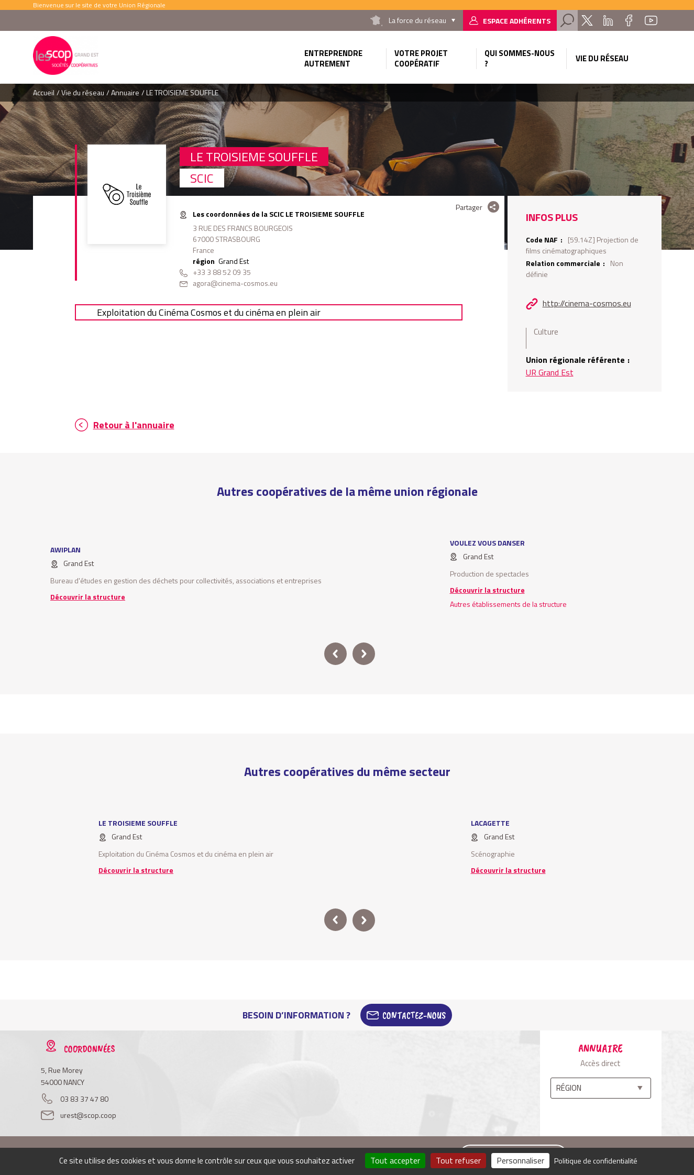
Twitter (587, 20)
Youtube (651, 20)
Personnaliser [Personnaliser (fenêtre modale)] (520, 1160)
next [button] (364, 654)
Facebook (629, 20)
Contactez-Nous (414, 1015)
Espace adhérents (516, 20)
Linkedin (608, 20)
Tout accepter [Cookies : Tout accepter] (395, 1160)
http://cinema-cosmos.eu (587, 303)
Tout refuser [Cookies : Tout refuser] (458, 1160)
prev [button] (335, 654)
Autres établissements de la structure (508, 603)
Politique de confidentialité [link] (595, 1160)
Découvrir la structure (87, 596)
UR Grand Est (550, 372)
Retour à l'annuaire (133, 425)
